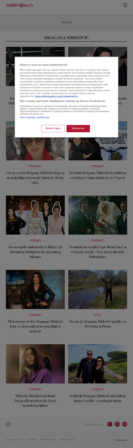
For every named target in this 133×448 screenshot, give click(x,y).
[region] (66, 97)
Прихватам (78, 128)
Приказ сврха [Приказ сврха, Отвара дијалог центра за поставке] (52, 128)
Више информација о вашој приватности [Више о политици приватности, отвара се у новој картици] (56, 97)
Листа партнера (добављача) (34, 118)
